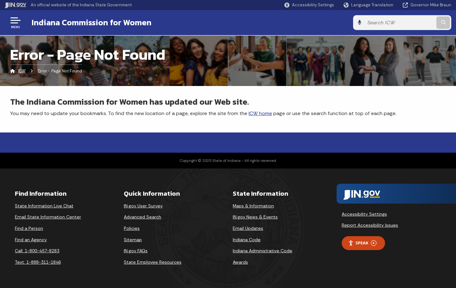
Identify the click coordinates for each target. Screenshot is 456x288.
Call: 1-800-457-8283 (37, 251)
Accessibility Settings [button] (364, 214)
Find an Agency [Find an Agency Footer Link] (31, 239)
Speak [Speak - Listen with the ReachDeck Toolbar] (362, 243)
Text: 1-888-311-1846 (38, 262)
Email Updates (248, 228)
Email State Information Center (48, 217)
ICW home (260, 113)
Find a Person (29, 228)
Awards (240, 262)
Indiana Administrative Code (262, 251)
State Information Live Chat (44, 206)
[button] (309, 5)
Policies (132, 228)
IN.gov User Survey (143, 206)
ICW (22, 71)
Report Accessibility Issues (370, 225)
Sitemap (133, 239)
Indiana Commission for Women (91, 22)
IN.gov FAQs (136, 251)
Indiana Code (247, 239)
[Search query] (399, 22)
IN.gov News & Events (255, 217)
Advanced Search (142, 217)
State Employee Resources (152, 262)
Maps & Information (253, 206)
